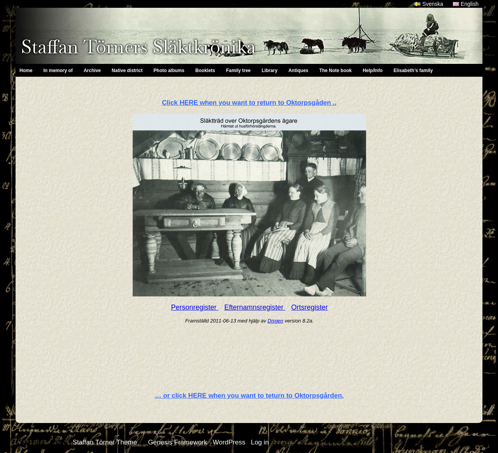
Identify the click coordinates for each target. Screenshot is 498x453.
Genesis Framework (177, 442)
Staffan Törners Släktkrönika (138, 47)
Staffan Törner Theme (105, 442)
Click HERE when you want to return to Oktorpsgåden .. (249, 102)
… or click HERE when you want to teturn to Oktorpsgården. (249, 395)
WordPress (229, 442)
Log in (260, 442)
